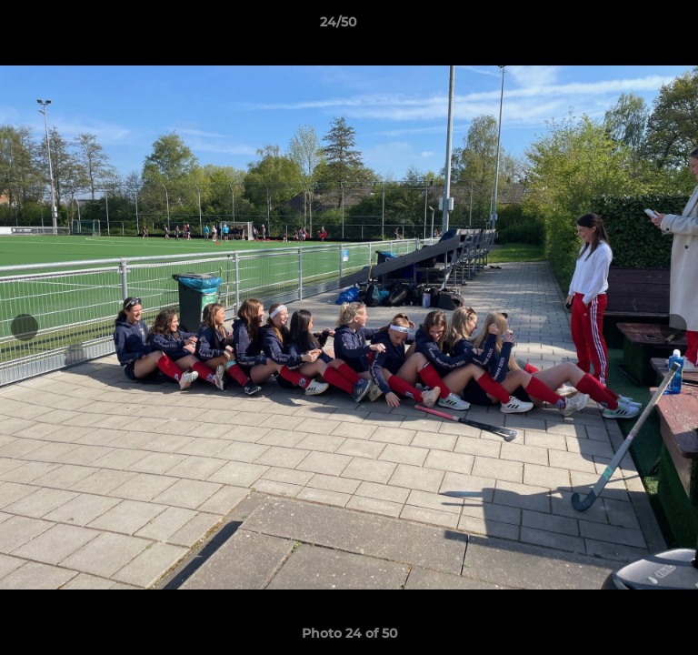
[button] (632, 26)
